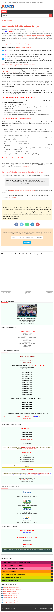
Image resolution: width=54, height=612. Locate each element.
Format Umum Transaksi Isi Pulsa (11, 593)
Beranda (28, 292)
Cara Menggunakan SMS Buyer (11, 595)
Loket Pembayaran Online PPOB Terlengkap (13, 568)
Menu (4, 11)
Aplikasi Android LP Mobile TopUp (11, 601)
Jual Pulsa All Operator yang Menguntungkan (13, 574)
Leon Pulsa (23, 29)
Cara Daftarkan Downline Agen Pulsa (12, 589)
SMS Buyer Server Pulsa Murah (10, 580)
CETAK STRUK (12, 2)
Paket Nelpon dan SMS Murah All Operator (12, 565)
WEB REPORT (4, 2)
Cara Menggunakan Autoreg (10, 597)
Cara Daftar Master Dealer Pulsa (11, 587)
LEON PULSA (13, 608)
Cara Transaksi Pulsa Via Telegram (11, 599)
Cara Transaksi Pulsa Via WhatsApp (12, 602)
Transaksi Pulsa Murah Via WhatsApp (11, 577)
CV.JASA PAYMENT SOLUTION (46, 608)
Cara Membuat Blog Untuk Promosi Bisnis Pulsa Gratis (16, 562)
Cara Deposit (12, 197)
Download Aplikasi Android (24, 2)
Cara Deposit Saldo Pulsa (9, 591)
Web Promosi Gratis (37, 2)
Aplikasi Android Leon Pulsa (9, 571)
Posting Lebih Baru (6, 292)
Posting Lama (49, 292)
